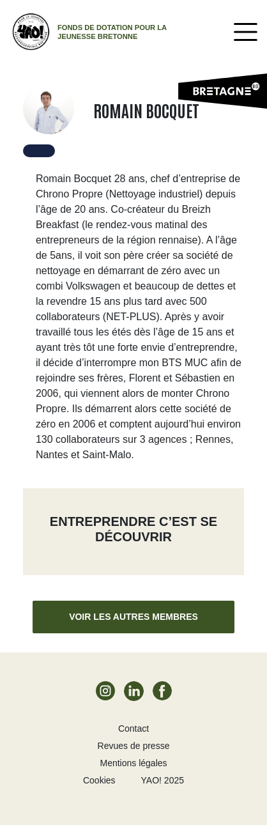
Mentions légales (133, 763)
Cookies (99, 780)
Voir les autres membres (133, 617)
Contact (133, 728)
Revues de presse (134, 746)
